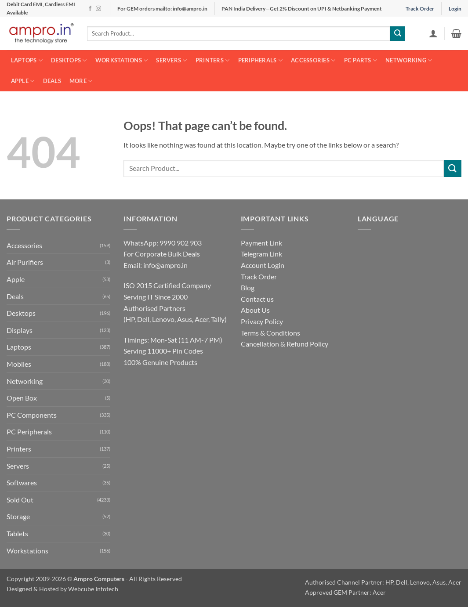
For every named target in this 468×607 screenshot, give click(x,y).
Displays (20, 330)
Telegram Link (261, 253)
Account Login (262, 265)
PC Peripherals (29, 431)
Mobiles (19, 364)
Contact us (257, 299)
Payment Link (261, 242)
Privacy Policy (262, 321)
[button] (433, 33)
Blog (247, 287)
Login (455, 8)
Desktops (69, 60)
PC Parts (360, 60)
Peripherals (260, 60)
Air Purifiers (25, 262)
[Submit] (397, 33)
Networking (408, 60)
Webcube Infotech (93, 589)
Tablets (17, 533)
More (80, 81)
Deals (52, 80)
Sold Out (20, 499)
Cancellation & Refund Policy (284, 344)
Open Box (22, 398)
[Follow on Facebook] (90, 9)
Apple (23, 81)
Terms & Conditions (270, 333)
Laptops (27, 60)
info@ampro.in (165, 265)
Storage (18, 516)
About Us (255, 310)
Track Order (420, 8)
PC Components (32, 415)
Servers (171, 60)
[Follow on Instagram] (98, 9)
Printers (213, 60)
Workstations (121, 60)
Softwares (22, 482)
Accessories (313, 60)
